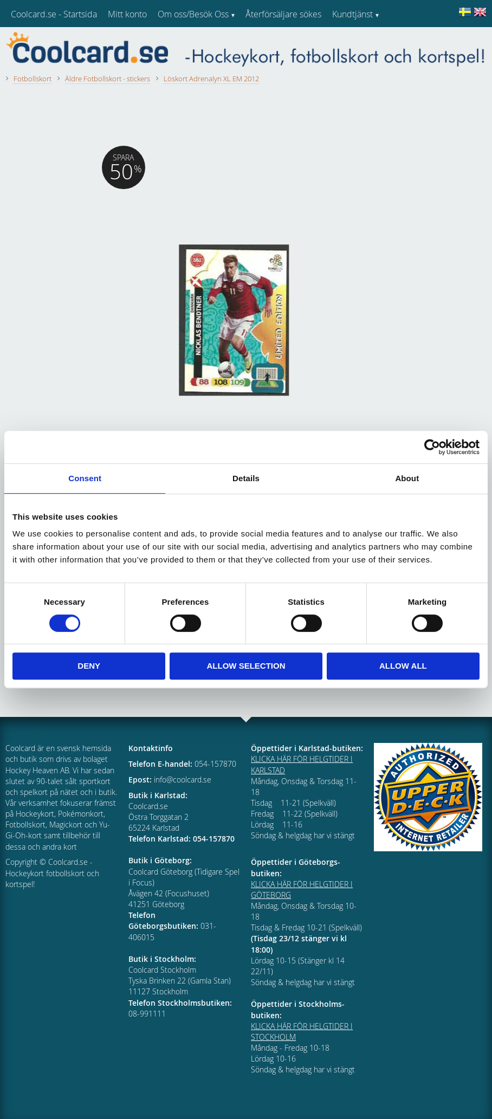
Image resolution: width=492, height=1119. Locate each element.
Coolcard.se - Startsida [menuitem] (54, 14)
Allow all (403, 665)
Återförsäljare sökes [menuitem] (283, 14)
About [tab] (407, 478)
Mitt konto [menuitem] (127, 14)
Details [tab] (246, 478)
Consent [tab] (84, 478)
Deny (88, 665)
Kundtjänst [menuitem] (352, 14)
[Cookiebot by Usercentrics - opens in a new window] (432, 447)
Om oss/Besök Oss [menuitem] (193, 14)
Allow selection (246, 665)
